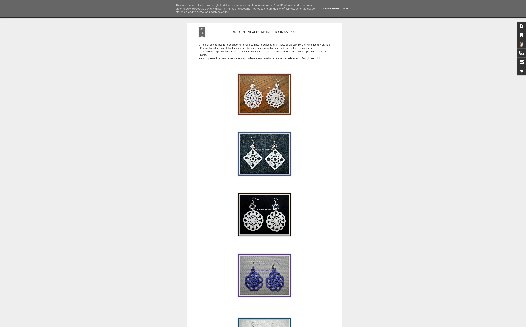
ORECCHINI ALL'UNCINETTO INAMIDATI (264, 31)
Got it (347, 8)
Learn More (331, 8)
